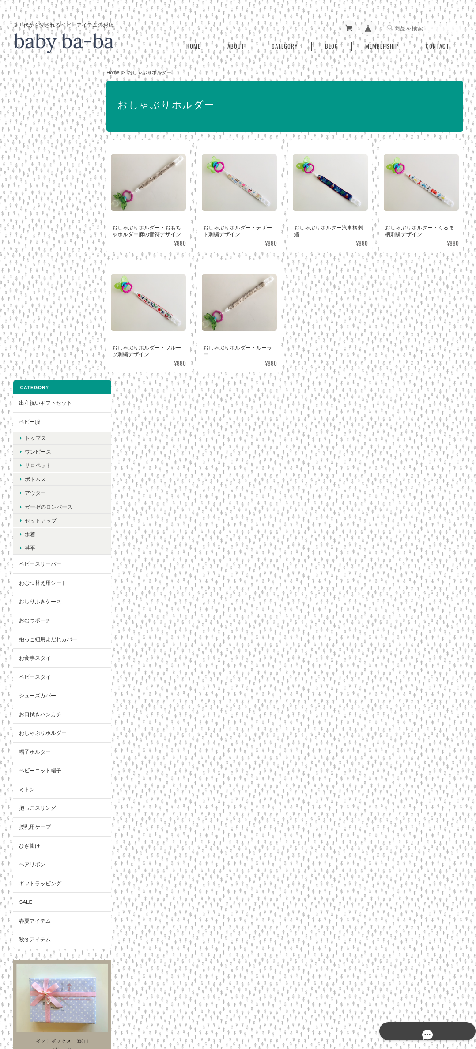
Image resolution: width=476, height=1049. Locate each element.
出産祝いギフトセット (45, 88)
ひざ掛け (29, 531)
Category (285, 43)
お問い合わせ (34, 810)
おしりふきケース (40, 287)
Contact (438, 43)
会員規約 (453, 1003)
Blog (331, 43)
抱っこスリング (37, 493)
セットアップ (40, 206)
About (236, 43)
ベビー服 (29, 107)
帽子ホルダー (34, 437)
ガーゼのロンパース (48, 192)
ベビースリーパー (40, 249)
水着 (29, 220)
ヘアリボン (32, 550)
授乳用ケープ (34, 512)
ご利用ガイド (34, 773)
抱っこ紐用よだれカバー (48, 324)
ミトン (26, 475)
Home (193, 43)
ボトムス (34, 165)
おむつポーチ (34, 306)
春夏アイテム (34, 606)
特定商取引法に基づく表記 (50, 791)
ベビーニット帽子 (40, 456)
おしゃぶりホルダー (42, 418)
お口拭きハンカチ (40, 400)
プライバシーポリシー (331, 1003)
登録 (55, 899)
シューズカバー (37, 381)
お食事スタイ (34, 343)
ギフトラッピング (40, 568)
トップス (34, 123)
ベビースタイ (34, 362)
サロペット (37, 151)
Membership (382, 43)
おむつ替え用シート (42, 268)
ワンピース (37, 137)
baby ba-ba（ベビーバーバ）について (251, 1003)
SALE (25, 587)
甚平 (29, 234)
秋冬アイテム (34, 625)
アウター (34, 178)
